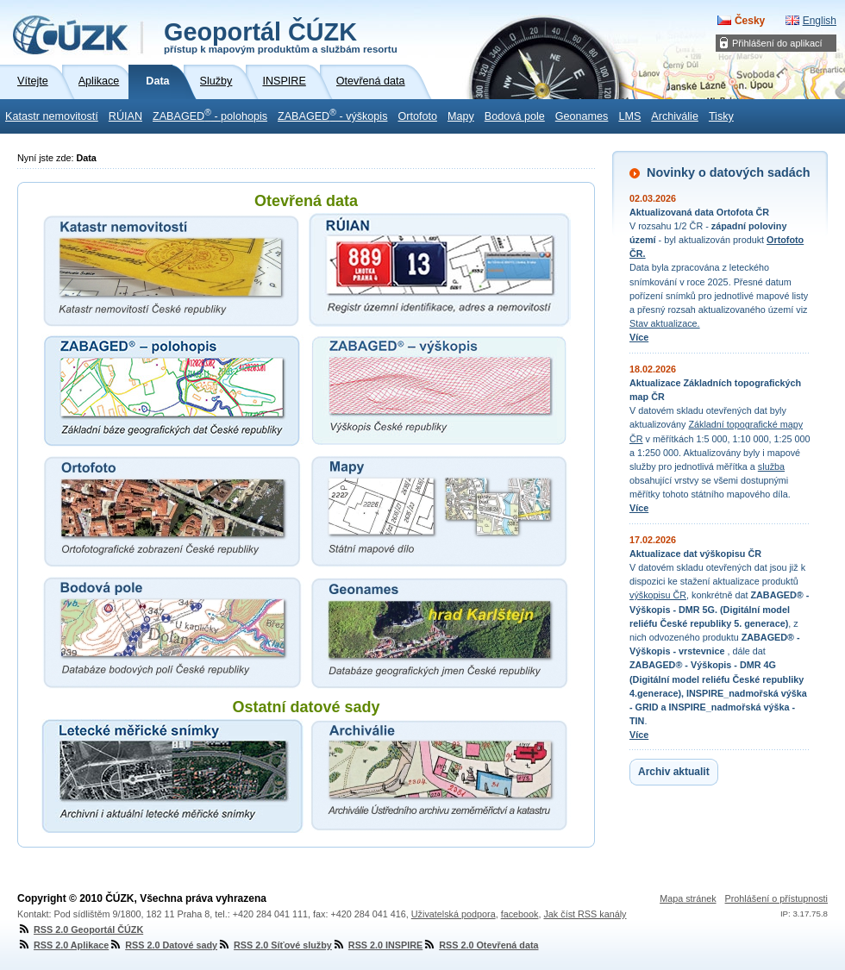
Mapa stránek (688, 898)
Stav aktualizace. (664, 323)
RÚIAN (125, 116)
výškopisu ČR (657, 595)
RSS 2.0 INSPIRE (377, 945)
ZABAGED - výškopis (332, 114)
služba (771, 466)
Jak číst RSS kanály (584, 914)
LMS (629, 116)
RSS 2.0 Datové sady (163, 945)
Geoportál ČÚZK (280, 36)
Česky (750, 21)
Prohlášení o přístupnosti (776, 898)
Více (638, 337)
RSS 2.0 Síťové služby (274, 945)
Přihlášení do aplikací (777, 43)
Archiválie (674, 116)
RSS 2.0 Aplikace (63, 945)
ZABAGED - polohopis (210, 114)
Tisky (721, 116)
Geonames (582, 116)
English (819, 21)
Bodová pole (515, 116)
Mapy (461, 116)
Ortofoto (417, 116)
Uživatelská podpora (453, 914)
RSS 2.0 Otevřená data (480, 945)
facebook (520, 914)
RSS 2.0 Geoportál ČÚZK (80, 929)
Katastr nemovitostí (51, 116)
